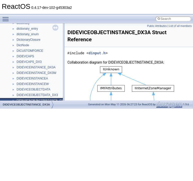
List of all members (180, 26)
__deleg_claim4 (27, 62)
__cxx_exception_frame (33, 28)
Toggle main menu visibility (7, 16)
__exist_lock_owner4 (31, 95)
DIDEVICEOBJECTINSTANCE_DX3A (26, 104)
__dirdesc (23, 73)
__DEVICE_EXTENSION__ (35, 67)
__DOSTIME (25, 84)
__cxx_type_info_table (32, 51)
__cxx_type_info (27, 45)
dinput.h (97, 53)
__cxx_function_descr (31, 39)
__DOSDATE (25, 78)
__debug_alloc (26, 56)
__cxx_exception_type (32, 34)
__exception (25, 89)
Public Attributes (157, 26)
